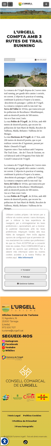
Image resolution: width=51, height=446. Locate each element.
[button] (10, 4)
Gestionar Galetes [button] (25, 283)
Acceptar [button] (25, 270)
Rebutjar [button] (25, 277)
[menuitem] (14, 415)
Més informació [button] (25, 257)
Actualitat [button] (9, 60)
